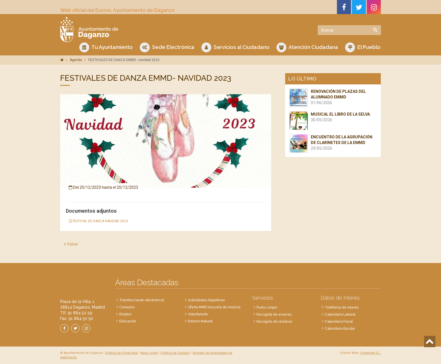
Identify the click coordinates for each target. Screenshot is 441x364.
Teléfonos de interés (342, 307)
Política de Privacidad (121, 353)
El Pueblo (363, 47)
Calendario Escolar (340, 329)
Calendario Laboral (340, 314)
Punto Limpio (266, 307)
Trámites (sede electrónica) (141, 300)
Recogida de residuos (274, 321)
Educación (127, 321)
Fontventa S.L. (370, 353)
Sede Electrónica (167, 47)
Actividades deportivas (206, 300)
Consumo (126, 307)
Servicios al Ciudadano (235, 47)
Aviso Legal (149, 353)
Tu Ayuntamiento (106, 47)
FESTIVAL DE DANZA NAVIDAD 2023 (98, 221)
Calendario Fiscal (339, 321)
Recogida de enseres (274, 314)
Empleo (125, 314)
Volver (71, 244)
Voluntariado (198, 314)
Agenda (76, 60)
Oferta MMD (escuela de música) (214, 307)
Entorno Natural (200, 321)
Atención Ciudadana (307, 47)
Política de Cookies (175, 353)
